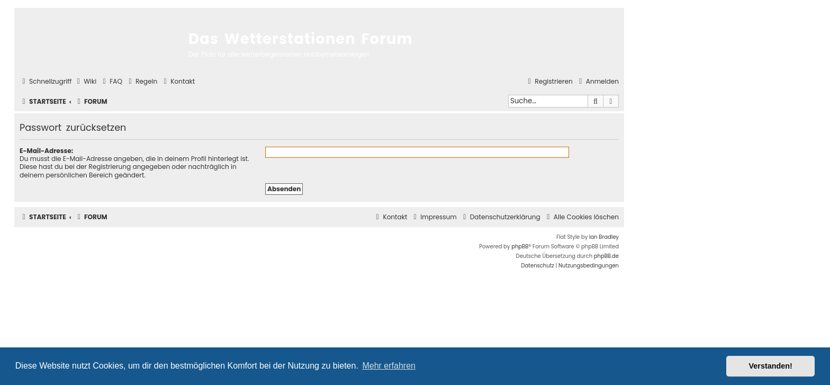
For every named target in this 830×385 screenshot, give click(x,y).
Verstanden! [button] (770, 366)
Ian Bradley (604, 237)
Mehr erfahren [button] (389, 365)
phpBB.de (606, 256)
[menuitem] (85, 82)
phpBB (519, 246)
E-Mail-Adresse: (46, 150)
